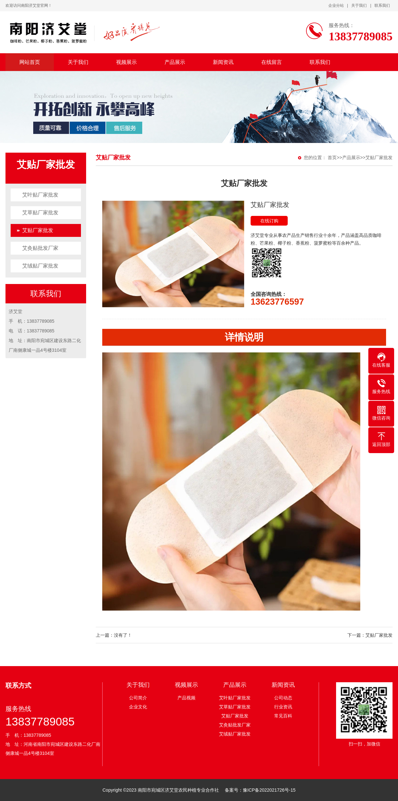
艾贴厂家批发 (37, 230)
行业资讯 (283, 707)
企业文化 (138, 707)
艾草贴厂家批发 (40, 212)
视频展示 (126, 62)
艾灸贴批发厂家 (40, 248)
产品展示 (174, 62)
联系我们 (382, 5)
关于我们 (359, 5)
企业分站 (336, 5)
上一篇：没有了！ (114, 635)
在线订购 (269, 220)
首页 (332, 157)
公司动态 (283, 697)
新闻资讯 (223, 62)
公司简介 (138, 697)
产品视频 (186, 697)
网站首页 (29, 62)
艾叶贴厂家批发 (40, 195)
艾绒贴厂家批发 (40, 266)
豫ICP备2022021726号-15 (269, 790)
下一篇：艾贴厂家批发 (370, 635)
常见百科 (283, 716)
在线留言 (271, 62)
